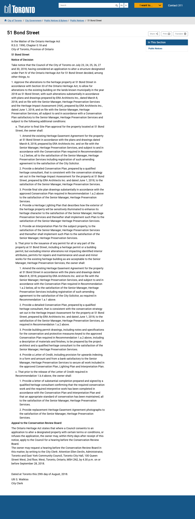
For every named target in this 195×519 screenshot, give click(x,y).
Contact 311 (175, 5)
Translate (179, 34)
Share (155, 33)
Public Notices (155, 48)
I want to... (146, 5)
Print (165, 34)
